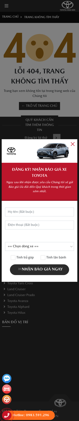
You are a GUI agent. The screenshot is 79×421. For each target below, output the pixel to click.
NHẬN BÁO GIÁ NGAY (40, 269)
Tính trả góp (22, 257)
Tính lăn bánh (53, 257)
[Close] (72, 143)
